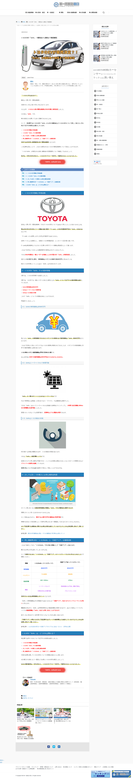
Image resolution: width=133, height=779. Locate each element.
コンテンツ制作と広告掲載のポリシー (83, 767)
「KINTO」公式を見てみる (52, 162)
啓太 (31, 81)
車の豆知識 (82, 12)
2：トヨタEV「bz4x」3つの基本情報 (35, 176)
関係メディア (97, 767)
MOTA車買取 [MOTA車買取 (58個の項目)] (103, 70)
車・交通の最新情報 (102, 140)
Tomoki (33, 679)
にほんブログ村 (97, 163)
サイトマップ (35, 767)
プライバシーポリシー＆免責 (23, 767)
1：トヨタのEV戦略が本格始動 (34, 173)
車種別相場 (99, 149)
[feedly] (116, 8)
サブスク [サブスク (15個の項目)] (111, 74)
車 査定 (98, 122)
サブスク (30, 698)
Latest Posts (30, 77)
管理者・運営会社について (46, 767)
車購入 (25, 696)
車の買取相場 (93, 12)
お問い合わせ (58, 767)
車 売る (98, 118)
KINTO (25, 698)
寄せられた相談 (100, 100)
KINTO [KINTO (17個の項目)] (95, 70)
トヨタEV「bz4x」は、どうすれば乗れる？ (37, 184)
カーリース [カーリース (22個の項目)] (104, 74)
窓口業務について (67, 767)
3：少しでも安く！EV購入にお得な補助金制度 (38, 179)
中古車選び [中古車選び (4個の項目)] (102, 77)
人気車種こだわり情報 (107, 767)
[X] (112, 8)
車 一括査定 (50, 12)
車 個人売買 (100, 113)
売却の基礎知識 (72, 12)
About (23, 77)
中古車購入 (99, 91)
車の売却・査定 (40, 12)
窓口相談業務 (29, 12)
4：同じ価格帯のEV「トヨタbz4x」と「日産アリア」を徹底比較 (43, 182)
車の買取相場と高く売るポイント (45, 768)
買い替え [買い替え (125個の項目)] (109, 77)
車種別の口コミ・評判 (102, 145)
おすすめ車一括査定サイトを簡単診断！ (25, 768)
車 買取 (61, 12)
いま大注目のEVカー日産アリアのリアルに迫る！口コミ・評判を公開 (49, 626)
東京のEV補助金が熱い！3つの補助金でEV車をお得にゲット (46, 533)
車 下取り (99, 109)
